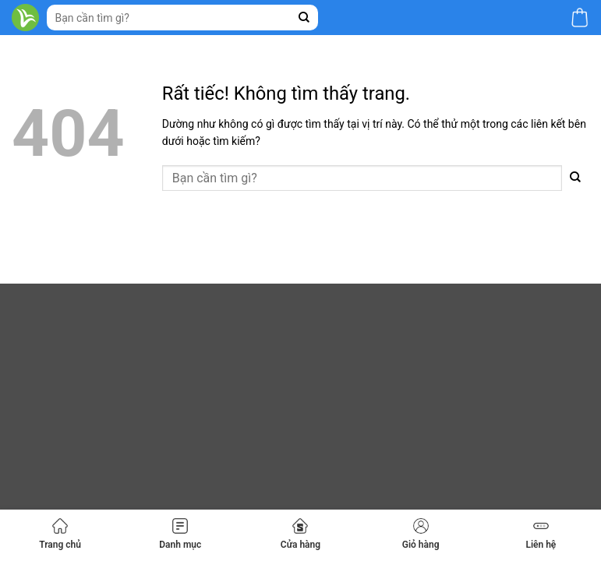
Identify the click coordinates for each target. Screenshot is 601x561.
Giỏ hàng (421, 534)
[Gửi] (304, 17)
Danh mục (180, 534)
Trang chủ (60, 534)
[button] (579, 17)
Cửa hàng (300, 534)
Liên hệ (540, 534)
